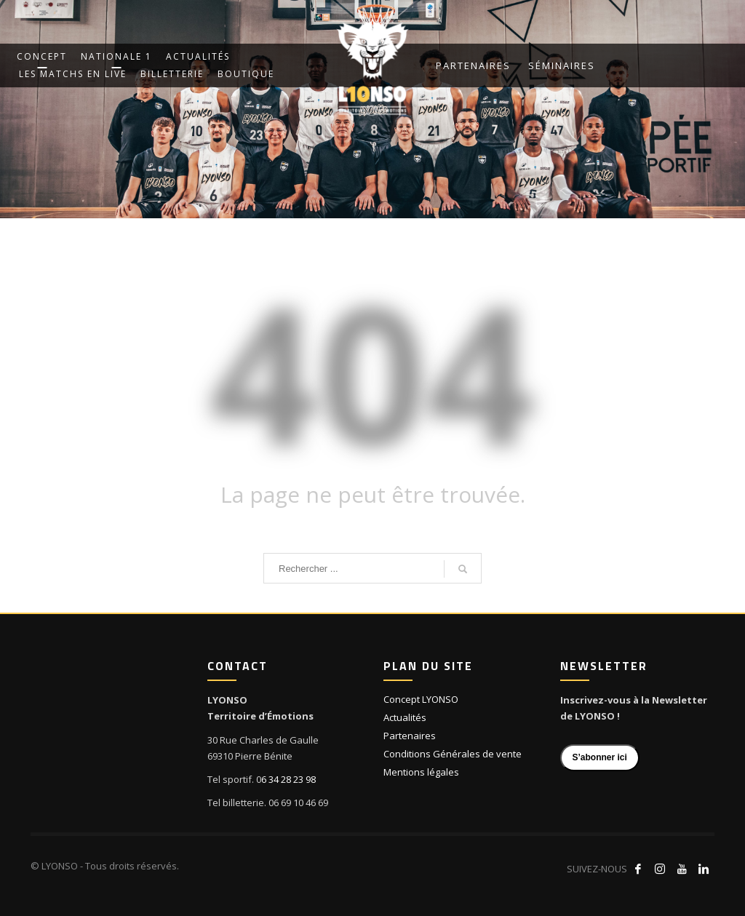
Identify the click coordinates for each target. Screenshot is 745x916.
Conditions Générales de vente (452, 753)
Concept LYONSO (420, 699)
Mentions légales (421, 771)
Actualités (404, 717)
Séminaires (561, 65)
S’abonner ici (600, 757)
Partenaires (473, 65)
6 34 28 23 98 (288, 779)
